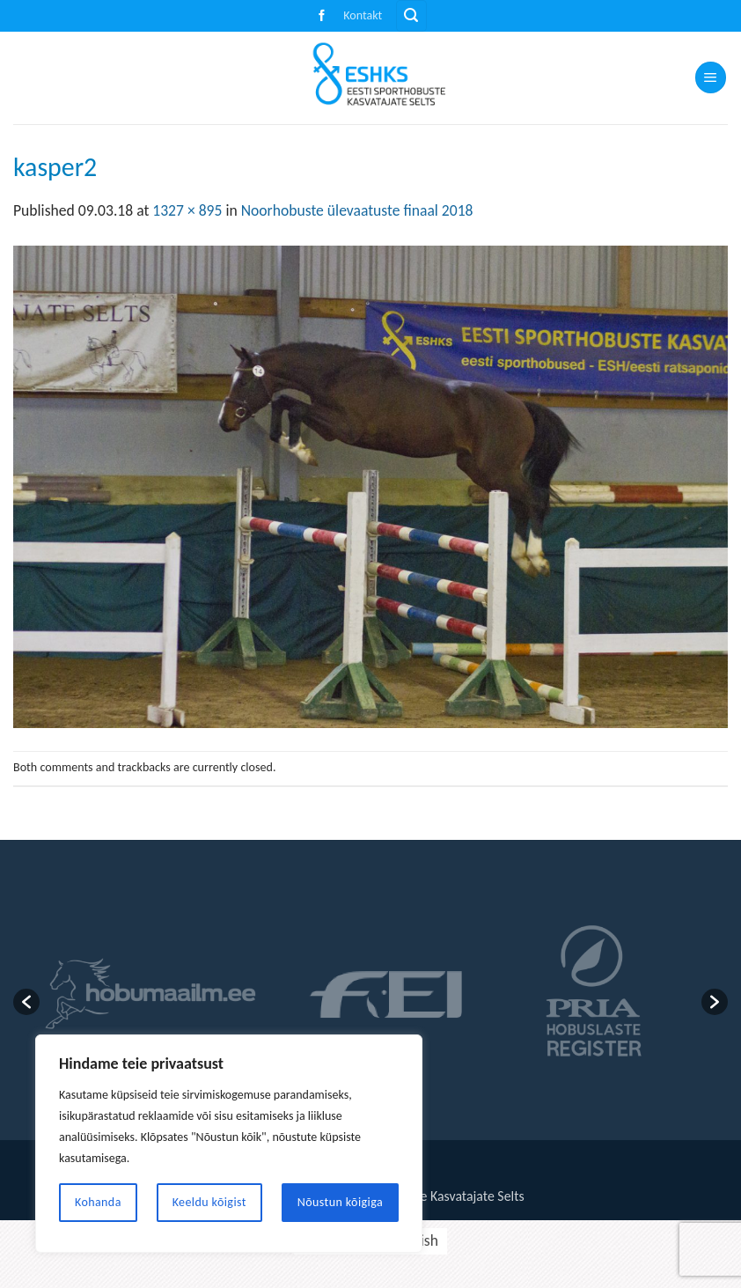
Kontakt (362, 15)
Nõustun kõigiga (340, 1202)
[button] (411, 16)
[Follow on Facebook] (321, 16)
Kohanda (98, 1202)
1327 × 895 (187, 210)
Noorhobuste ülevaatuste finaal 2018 (357, 210)
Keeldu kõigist (209, 1202)
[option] (150, 993)
